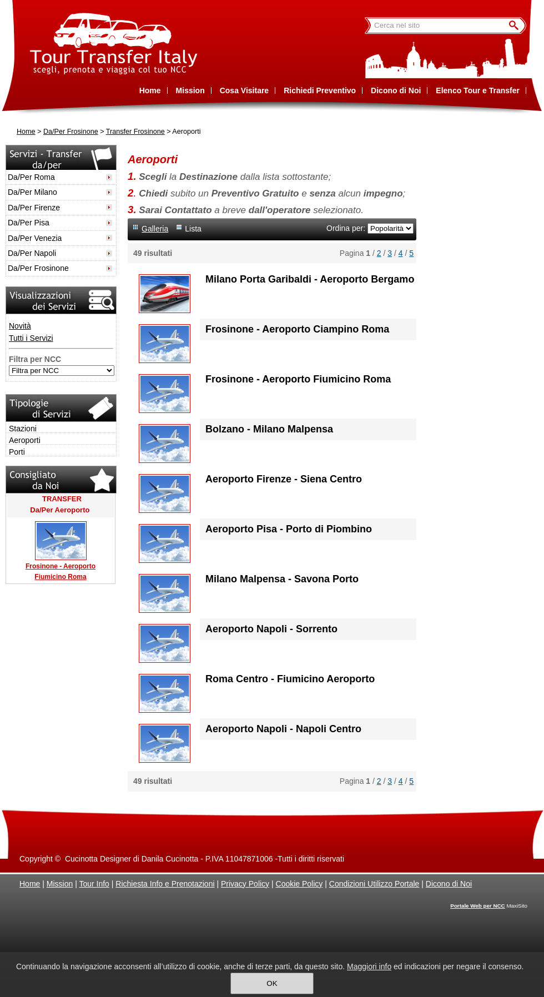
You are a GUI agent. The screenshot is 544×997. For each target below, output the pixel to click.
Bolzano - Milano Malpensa (269, 429)
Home (26, 131)
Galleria (155, 228)
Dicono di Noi (449, 883)
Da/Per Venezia (35, 238)
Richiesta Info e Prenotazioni (164, 883)
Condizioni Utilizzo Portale (374, 883)
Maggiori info (369, 966)
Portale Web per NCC (477, 906)
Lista (193, 228)
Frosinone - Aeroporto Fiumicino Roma (298, 379)
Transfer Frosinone (135, 131)
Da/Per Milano (32, 192)
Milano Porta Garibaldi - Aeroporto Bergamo (309, 279)
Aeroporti (25, 440)
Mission (60, 883)
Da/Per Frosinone (70, 131)
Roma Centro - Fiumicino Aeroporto (290, 678)
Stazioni (23, 428)
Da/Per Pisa (28, 222)
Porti (17, 451)
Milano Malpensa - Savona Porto (282, 579)
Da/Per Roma (31, 177)
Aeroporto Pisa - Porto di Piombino (288, 529)
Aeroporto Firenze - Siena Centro (283, 479)
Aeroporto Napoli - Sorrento (271, 629)
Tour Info (94, 883)
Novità (20, 325)
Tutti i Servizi (31, 338)
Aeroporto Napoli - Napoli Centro (283, 728)
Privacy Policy (245, 883)
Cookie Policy (299, 883)
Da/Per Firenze (34, 207)
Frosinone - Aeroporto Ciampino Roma (297, 329)
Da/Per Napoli (32, 253)
